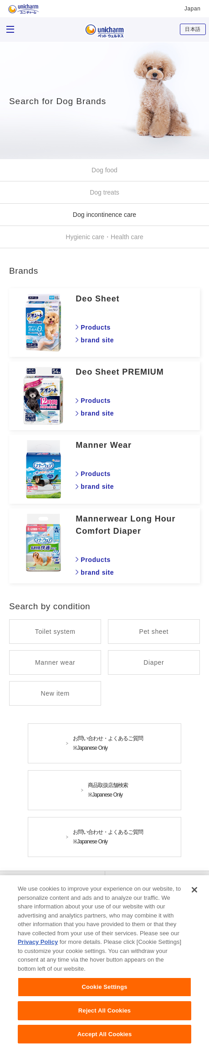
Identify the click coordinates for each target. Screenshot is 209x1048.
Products (95, 327)
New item (55, 693)
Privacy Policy (38, 946)
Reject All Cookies (104, 1015)
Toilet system (55, 631)
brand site (97, 340)
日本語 (193, 29)
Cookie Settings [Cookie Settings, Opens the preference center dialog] (104, 991)
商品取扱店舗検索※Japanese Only (108, 790)
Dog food (104, 170)
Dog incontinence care (104, 214)
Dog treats (104, 192)
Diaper (153, 662)
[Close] (194, 894)
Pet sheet (154, 631)
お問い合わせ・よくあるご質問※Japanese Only (108, 743)
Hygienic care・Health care (104, 237)
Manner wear (55, 662)
